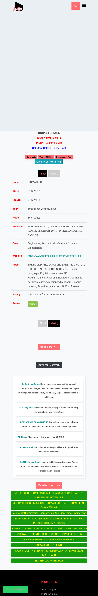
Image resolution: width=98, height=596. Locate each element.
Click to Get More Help (49, 161)
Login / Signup (49, 589)
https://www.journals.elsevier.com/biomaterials (55, 255)
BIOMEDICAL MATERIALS (48, 560)
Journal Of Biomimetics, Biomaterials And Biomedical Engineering (49, 512)
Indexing (53, 173)
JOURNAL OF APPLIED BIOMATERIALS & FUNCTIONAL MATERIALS (49, 528)
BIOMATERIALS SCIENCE (49, 545)
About (43, 173)
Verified (32, 303)
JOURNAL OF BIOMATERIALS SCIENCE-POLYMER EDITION (49, 534)
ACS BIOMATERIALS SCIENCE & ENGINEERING (48, 539)
